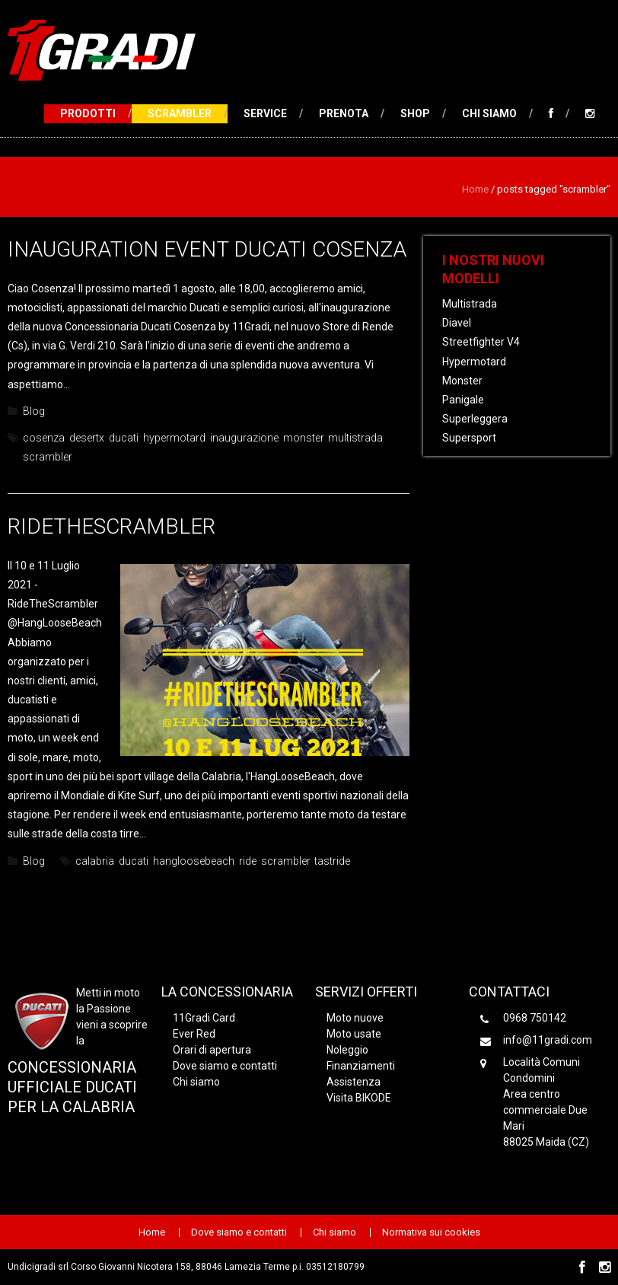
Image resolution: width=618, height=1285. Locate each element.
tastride (332, 861)
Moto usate (354, 1034)
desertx (86, 438)
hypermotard (174, 438)
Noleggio (347, 1050)
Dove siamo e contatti (225, 1066)
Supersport (469, 438)
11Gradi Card (204, 1018)
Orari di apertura (212, 1050)
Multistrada (469, 304)
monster (303, 438)
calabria (94, 861)
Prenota (343, 113)
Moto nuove (355, 1018)
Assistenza (354, 1082)
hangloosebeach (193, 861)
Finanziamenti (361, 1066)
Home (475, 189)
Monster (462, 381)
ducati (124, 438)
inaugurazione (244, 438)
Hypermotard (474, 362)
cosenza (44, 438)
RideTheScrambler (111, 526)
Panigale (463, 400)
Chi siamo (489, 113)
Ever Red (194, 1034)
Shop (415, 113)
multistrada (355, 438)
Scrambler (180, 113)
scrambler (47, 457)
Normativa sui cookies (431, 1232)
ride (247, 861)
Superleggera (475, 419)
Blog (34, 411)
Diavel (456, 323)
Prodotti (88, 113)
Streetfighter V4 (481, 342)
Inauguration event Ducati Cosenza (207, 249)
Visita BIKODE (359, 1098)
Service (265, 113)
